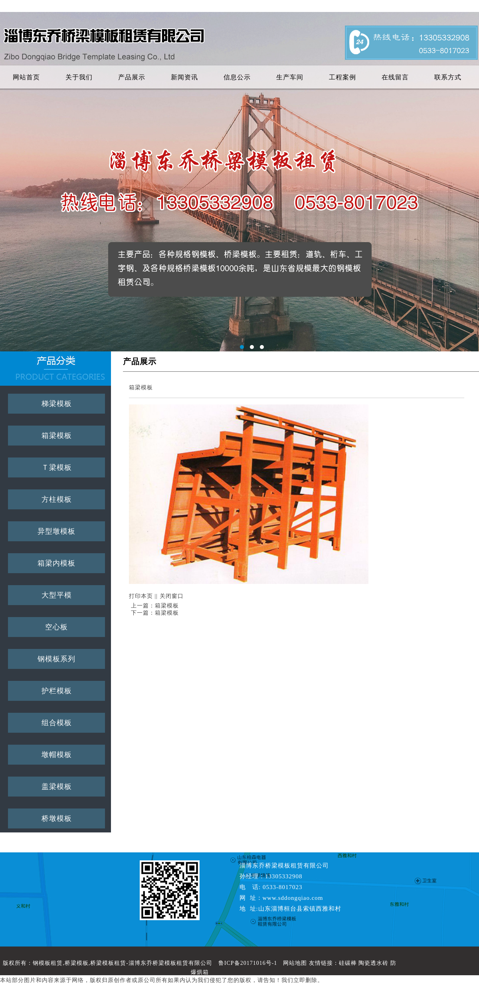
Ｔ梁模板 (57, 467)
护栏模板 (57, 691)
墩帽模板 (57, 755)
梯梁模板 (57, 404)
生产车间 (289, 77)
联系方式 (447, 77)
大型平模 (57, 595)
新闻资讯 (184, 77)
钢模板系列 (56, 659)
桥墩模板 (57, 818)
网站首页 (26, 77)
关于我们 (79, 77)
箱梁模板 (57, 436)
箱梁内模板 (56, 563)
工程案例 (342, 77)
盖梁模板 (57, 787)
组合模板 (57, 723)
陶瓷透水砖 (373, 963)
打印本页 (141, 596)
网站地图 (295, 963)
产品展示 (131, 77)
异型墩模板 (56, 531)
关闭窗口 (172, 596)
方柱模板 (57, 499)
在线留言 (395, 77)
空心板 (56, 627)
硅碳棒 (348, 963)
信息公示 (237, 77)
